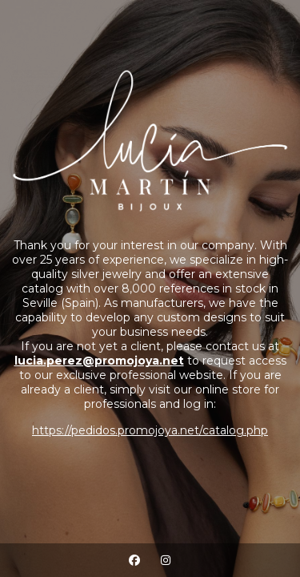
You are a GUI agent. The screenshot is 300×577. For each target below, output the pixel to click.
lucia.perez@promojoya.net (99, 360)
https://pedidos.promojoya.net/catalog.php (150, 430)
